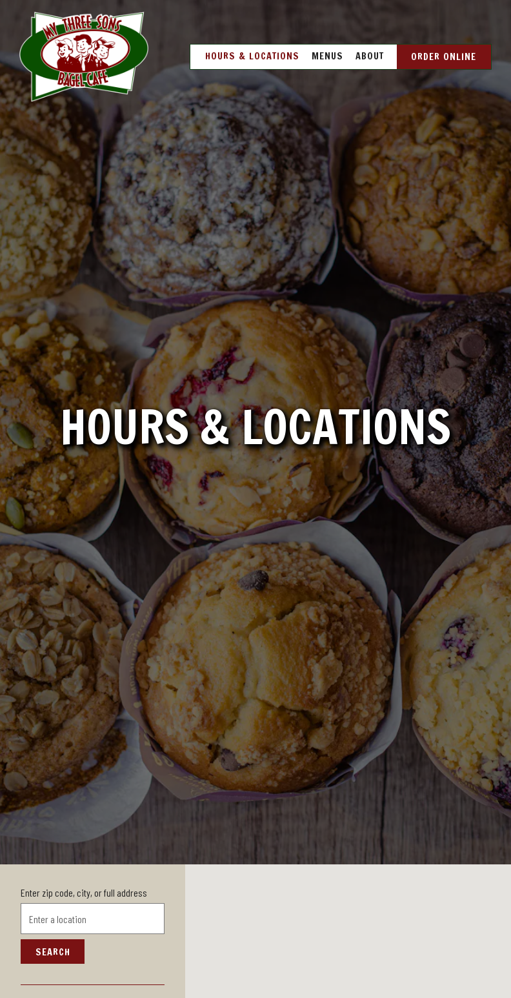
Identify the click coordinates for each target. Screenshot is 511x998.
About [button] (370, 56)
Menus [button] (327, 56)
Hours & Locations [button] (252, 56)
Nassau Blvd (57, 964)
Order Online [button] (443, 56)
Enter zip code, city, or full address (84, 844)
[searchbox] (93, 870)
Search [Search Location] (52, 903)
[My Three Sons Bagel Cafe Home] (84, 55)
